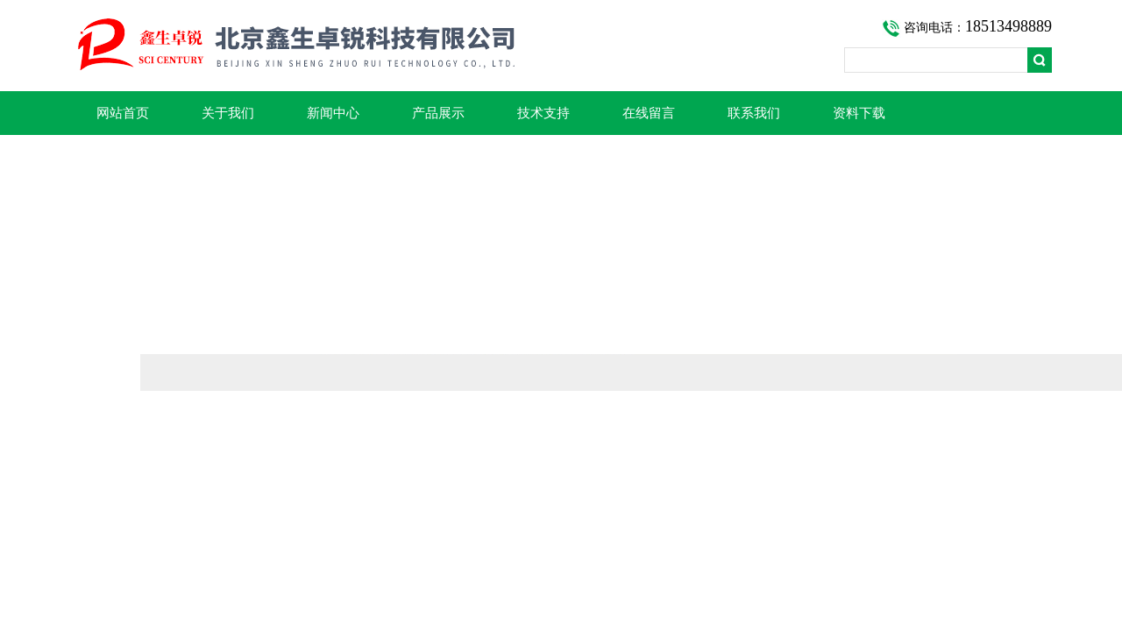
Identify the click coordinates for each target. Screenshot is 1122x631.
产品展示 (438, 113)
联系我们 (754, 113)
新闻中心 (333, 113)
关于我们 (228, 113)
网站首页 (122, 113)
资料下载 (859, 113)
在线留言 (648, 113)
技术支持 (543, 113)
